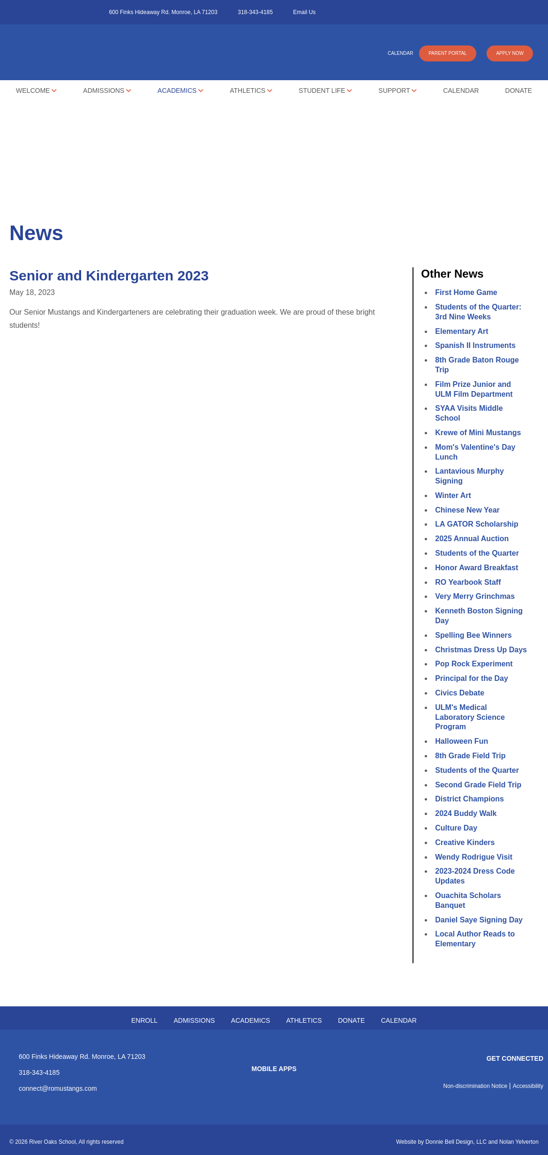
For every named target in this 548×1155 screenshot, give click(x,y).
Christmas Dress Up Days (481, 650)
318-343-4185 (255, 12)
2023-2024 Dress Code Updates (475, 876)
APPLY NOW (510, 53)
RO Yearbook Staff (468, 582)
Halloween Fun (461, 741)
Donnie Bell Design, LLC (456, 1142)
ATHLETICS (304, 1020)
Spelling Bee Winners (473, 635)
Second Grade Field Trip (478, 785)
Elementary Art (461, 331)
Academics (180, 90)
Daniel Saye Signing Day (479, 920)
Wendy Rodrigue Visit (473, 857)
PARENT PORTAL (447, 53)
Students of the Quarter (477, 553)
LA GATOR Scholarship (476, 524)
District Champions (469, 799)
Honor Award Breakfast (476, 568)
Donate (518, 90)
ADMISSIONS (194, 1020)
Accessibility (528, 1086)
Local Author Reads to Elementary (475, 939)
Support (397, 90)
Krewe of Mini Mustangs (478, 433)
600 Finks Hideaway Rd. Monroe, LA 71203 (163, 12)
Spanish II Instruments (475, 345)
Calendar (461, 90)
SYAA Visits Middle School (469, 413)
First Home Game (466, 292)
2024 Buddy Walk (465, 813)
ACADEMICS (250, 1020)
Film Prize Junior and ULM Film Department (473, 389)
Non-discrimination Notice (475, 1086)
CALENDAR (400, 53)
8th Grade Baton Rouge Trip (477, 365)
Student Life (325, 90)
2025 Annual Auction (472, 539)
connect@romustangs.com (58, 1088)
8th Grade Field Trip (470, 756)
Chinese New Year (467, 510)
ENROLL (144, 1020)
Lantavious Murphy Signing (469, 476)
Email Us (304, 12)
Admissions (107, 90)
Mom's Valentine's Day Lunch (475, 452)
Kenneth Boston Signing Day (479, 616)
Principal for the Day (471, 678)
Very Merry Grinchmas (475, 596)
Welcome (36, 90)
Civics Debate (459, 693)
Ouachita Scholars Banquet (468, 900)
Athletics (251, 90)
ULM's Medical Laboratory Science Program (470, 717)
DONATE (351, 1020)
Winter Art (453, 495)
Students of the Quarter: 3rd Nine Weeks (478, 312)
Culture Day (456, 828)
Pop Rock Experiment (473, 664)
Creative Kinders (465, 842)
